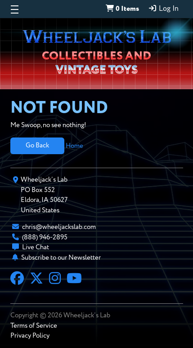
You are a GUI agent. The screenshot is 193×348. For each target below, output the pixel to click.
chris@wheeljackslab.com (59, 227)
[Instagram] (55, 279)
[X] (36, 279)
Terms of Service (33, 325)
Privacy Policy (29, 335)
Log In (163, 9)
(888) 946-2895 (44, 237)
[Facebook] (17, 279)
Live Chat (35, 247)
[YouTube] (74, 279)
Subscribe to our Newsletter (61, 257)
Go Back (37, 145)
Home (74, 145)
